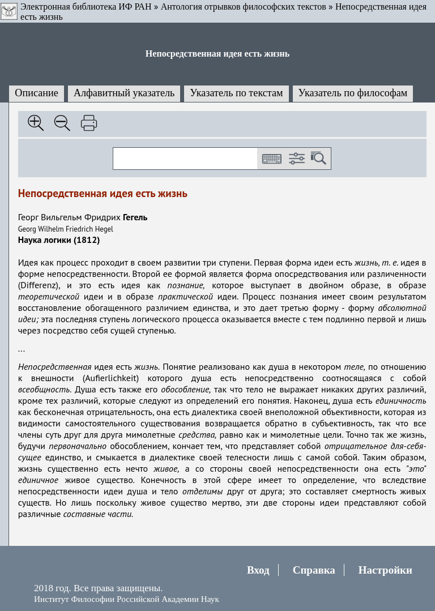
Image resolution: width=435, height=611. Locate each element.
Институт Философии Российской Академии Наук (126, 599)
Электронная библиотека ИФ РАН (85, 6)
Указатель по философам (353, 93)
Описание (36, 93)
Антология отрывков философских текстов (243, 6)
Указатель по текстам (236, 93)
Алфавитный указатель (124, 93)
